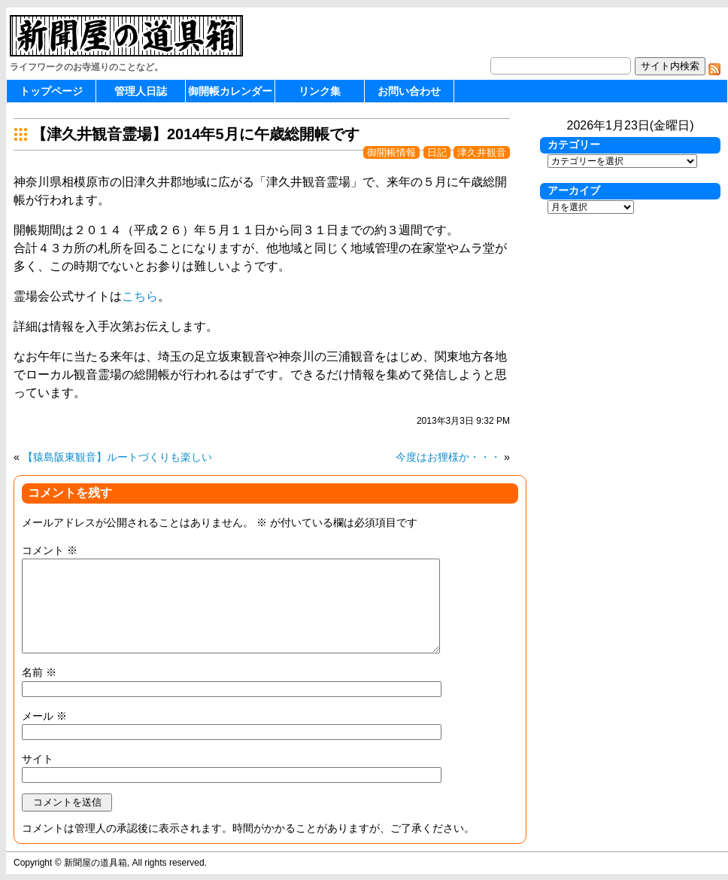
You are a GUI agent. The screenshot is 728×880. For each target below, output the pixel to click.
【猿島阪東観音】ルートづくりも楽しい (117, 457)
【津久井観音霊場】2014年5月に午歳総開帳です (195, 134)
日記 (437, 152)
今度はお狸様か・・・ (448, 457)
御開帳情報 (391, 152)
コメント (49, 550)
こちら (140, 296)
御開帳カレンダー (230, 91)
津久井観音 (481, 152)
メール (44, 716)
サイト (37, 759)
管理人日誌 (140, 91)
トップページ (51, 91)
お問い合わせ (409, 91)
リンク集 (320, 91)
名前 (39, 672)
